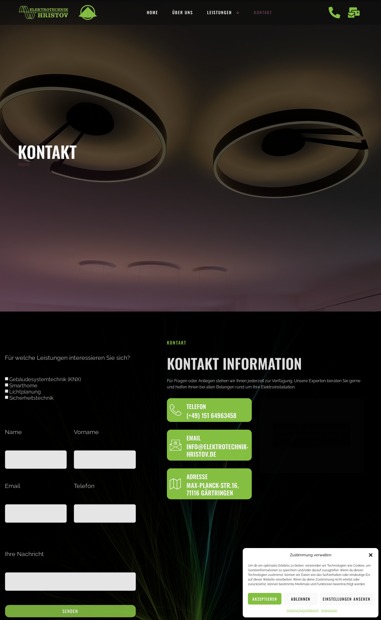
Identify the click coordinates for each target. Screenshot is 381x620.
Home (152, 12)
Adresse (197, 476)
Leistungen (223, 12)
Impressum (329, 610)
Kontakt (263, 12)
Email (194, 438)
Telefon (50, 486)
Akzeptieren (264, 599)
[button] (370, 555)
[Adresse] (175, 484)
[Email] (175, 445)
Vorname (52, 432)
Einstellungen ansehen (346, 599)
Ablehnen (300, 599)
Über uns (182, 12)
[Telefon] (175, 410)
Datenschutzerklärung (303, 610)
